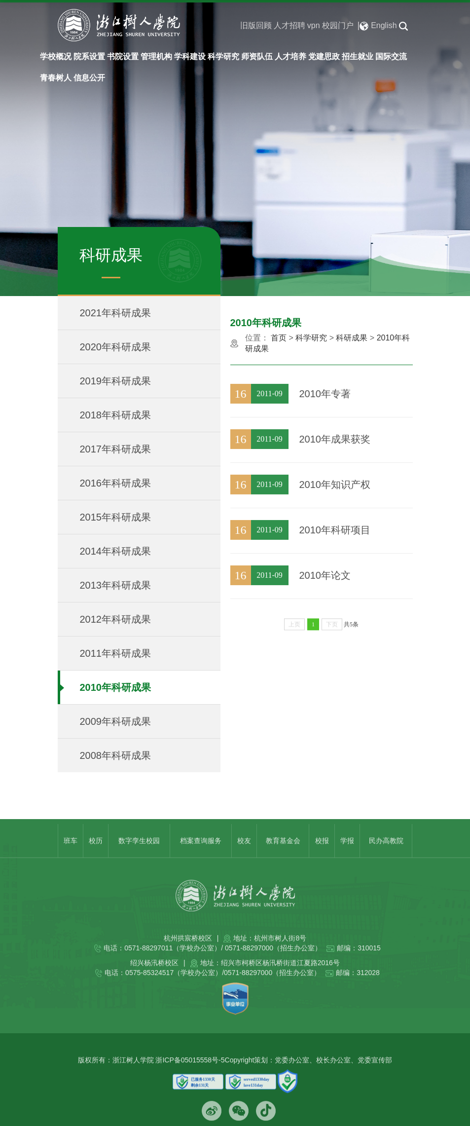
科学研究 (223, 56)
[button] (403, 26)
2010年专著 (325, 421)
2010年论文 (325, 603)
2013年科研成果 (115, 585)
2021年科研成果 (115, 313)
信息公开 (89, 78)
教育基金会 (283, 861)
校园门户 (338, 25)
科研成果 (351, 338)
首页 (279, 338)
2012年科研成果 (115, 619)
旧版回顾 (256, 25)
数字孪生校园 (139, 861)
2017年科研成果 (115, 449)
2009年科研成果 (115, 721)
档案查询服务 (200, 861)
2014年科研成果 (115, 551)
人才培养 (290, 56)
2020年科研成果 (115, 347)
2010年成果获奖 (335, 466)
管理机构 (156, 56)
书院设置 (123, 56)
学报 (347, 861)
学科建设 (190, 56)
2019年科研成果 (115, 381)
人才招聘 (289, 25)
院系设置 (89, 56)
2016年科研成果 (115, 483)
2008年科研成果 (115, 756)
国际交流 (391, 56)
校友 (244, 861)
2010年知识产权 (335, 512)
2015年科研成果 (115, 517)
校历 (96, 861)
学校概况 (56, 56)
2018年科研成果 (115, 415)
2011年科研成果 (115, 653)
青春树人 (56, 78)
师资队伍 (257, 56)
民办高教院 (386, 861)
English (378, 26)
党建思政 (324, 56)
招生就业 (357, 56)
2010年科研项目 (335, 557)
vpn (313, 25)
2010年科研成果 (115, 687)
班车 (70, 861)
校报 (322, 861)
